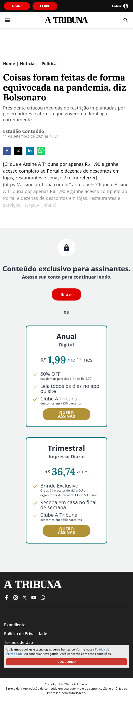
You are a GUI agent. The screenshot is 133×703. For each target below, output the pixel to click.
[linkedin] (30, 151)
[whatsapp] (41, 151)
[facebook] (7, 151)
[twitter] (18, 151)
